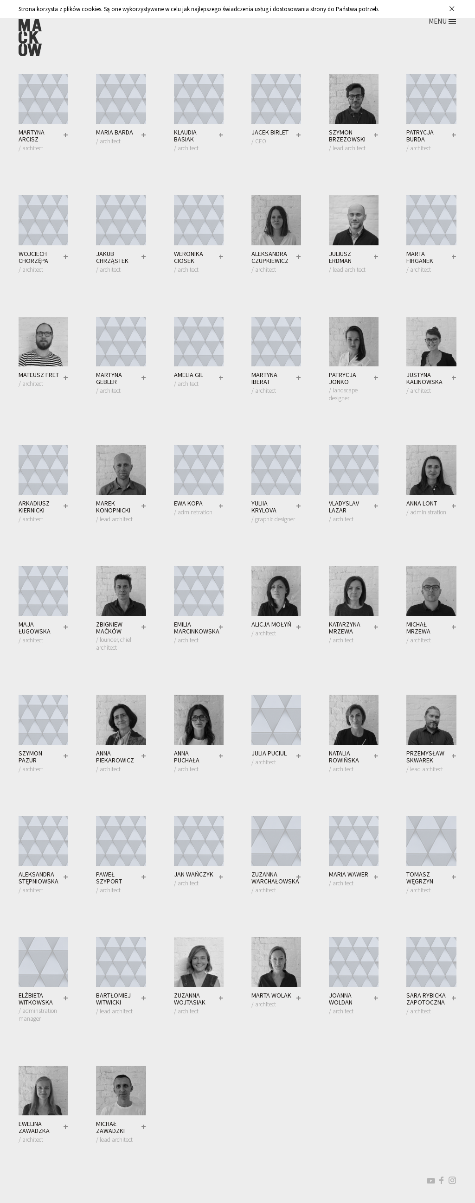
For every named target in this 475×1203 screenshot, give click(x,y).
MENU (438, 21)
